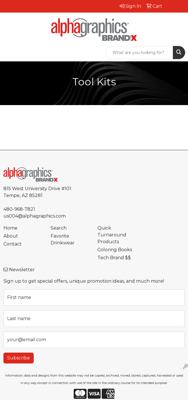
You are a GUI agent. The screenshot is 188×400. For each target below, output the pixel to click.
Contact (12, 244)
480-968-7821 (19, 209)
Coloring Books (114, 249)
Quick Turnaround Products (111, 234)
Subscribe (18, 358)
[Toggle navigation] (9, 53)
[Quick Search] (139, 52)
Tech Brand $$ (114, 257)
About (10, 236)
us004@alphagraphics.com (34, 216)
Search (59, 228)
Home (10, 228)
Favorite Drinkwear (63, 239)
